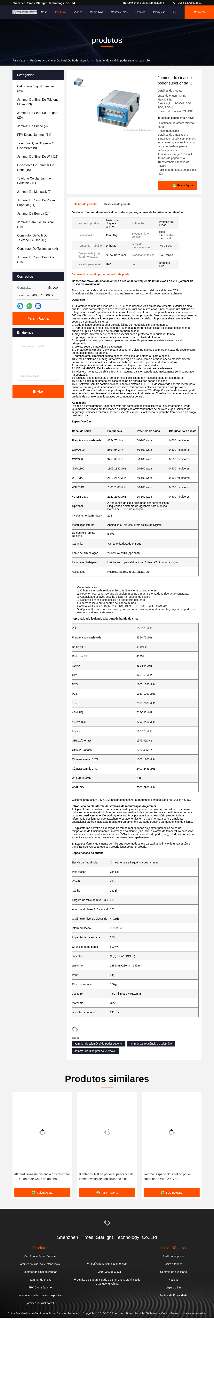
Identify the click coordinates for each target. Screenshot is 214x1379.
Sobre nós (96, 12)
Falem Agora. (38, 318)
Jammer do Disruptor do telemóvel (95, 1051)
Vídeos (78, 12)
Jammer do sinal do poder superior (68, 60)
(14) (34, 213)
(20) (37, 115)
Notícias (173, 1279)
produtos (35, 60)
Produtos (60, 12)
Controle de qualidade (173, 1271)
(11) (34, 134)
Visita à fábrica (173, 1264)
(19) (35, 224)
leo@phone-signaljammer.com (144, 2)
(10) (35, 168)
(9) (32, 126)
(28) (35, 89)
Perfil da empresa (173, 1256)
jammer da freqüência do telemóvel (151, 1043)
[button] (20, 1141)
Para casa (18, 60)
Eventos (140, 12)
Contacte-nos (119, 12)
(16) (32, 238)
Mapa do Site (173, 1287)
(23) (38, 102)
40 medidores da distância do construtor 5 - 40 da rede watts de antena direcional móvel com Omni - (42, 1177)
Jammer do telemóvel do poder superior (99, 1043)
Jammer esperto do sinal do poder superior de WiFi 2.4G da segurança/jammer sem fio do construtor (171, 1177)
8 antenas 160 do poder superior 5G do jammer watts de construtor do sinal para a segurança (106, 1177)
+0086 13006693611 (187, 2)
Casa (44, 12)
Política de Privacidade (173, 1295)
